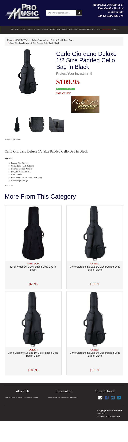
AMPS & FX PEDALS (34, 29)
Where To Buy (22, 397)
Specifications (16, 139)
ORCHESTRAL (107, 29)
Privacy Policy (65, 397)
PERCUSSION (74, 29)
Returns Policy (74, 397)
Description (8, 139)
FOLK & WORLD (55, 29)
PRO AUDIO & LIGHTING (88, 29)
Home (9, 40)
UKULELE (45, 29)
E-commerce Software (105, 416)
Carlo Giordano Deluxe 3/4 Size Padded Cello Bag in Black (95, 354)
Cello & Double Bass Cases (61, 40)
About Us (7, 397)
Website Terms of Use (54, 397)
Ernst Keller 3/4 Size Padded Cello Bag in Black (33, 268)
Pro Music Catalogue (32, 397)
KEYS (99, 29)
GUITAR (24, 29)
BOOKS (116, 29)
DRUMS (65, 29)
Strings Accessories (40, 40)
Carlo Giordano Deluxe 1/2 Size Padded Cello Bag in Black (34, 43)
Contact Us (14, 397)
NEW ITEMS (15, 29)
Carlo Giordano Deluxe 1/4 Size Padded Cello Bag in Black (33, 354)
